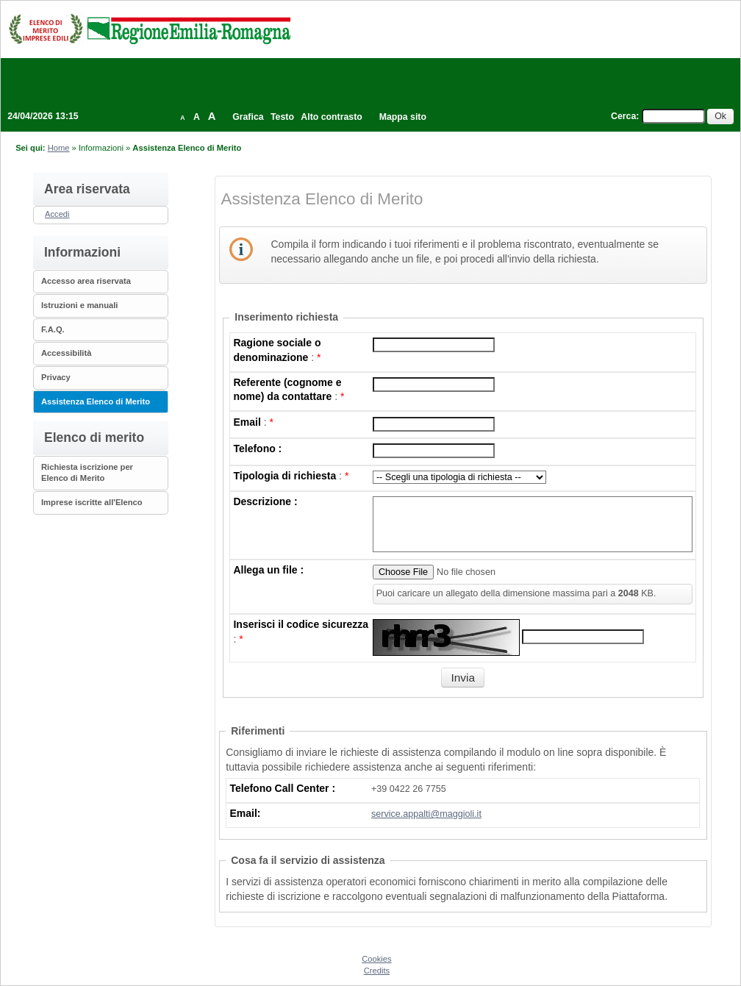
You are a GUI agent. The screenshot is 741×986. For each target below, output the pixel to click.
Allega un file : (268, 570)
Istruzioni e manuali (79, 305)
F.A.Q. (53, 329)
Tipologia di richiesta (284, 476)
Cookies (376, 958)
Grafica (247, 117)
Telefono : (257, 448)
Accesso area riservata (86, 280)
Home (59, 147)
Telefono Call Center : (282, 788)
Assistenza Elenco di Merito (95, 401)
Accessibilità (66, 353)
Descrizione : (265, 501)
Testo (282, 117)
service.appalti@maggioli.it (426, 814)
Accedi (57, 214)
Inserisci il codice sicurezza (300, 624)
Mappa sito (402, 117)
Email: (244, 813)
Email (246, 422)
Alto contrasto (331, 117)
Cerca (623, 116)
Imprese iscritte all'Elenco (92, 502)
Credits (377, 970)
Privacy (56, 377)
